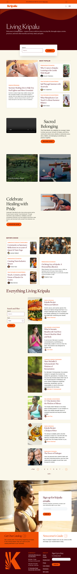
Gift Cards (46, 572)
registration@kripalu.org (34, 555)
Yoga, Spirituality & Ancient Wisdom (49, 81)
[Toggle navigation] (70, 6)
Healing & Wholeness (14, 85)
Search (24, 47)
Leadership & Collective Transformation (18, 242)
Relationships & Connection (47, 65)
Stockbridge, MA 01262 (34, 570)
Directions (45, 569)
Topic (8, 317)
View (11, 325)
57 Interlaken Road (33, 568)
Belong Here (48, 141)
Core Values (46, 566)
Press (44, 563)
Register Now (14, 224)
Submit (50, 50)
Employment (46, 560)
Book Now (45, 1)
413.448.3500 (32, 556)
